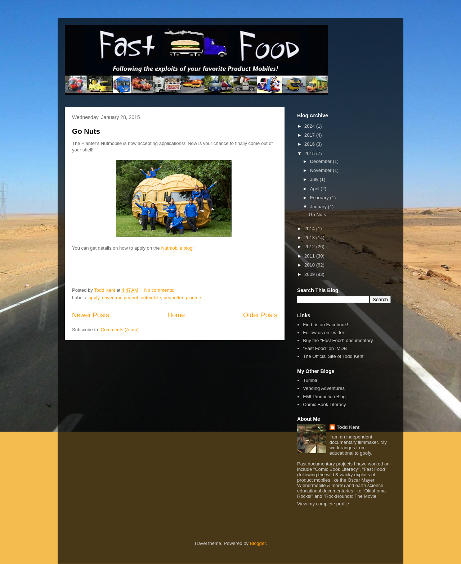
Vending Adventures (324, 388)
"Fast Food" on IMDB (325, 348)
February (320, 197)
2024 (310, 126)
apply (94, 297)
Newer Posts (90, 315)
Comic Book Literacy (324, 404)
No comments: (159, 290)
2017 (310, 135)
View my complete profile (323, 503)
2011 (310, 256)
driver (107, 297)
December (321, 161)
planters (194, 297)
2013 (310, 237)
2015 (310, 153)
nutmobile (151, 297)
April (315, 188)
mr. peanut (127, 297)
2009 (310, 274)
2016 (310, 144)
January (319, 206)
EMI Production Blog (324, 396)
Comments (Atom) (120, 329)
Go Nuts (86, 131)
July (315, 179)
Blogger (258, 543)
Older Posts (260, 315)
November (321, 170)
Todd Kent (348, 427)
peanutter (173, 297)
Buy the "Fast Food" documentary (338, 340)
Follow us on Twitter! (324, 332)
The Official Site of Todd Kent (333, 356)
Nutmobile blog (176, 248)
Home (176, 315)
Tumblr (310, 380)
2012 (310, 246)
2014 (310, 228)
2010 (310, 265)
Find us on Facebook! (325, 324)
